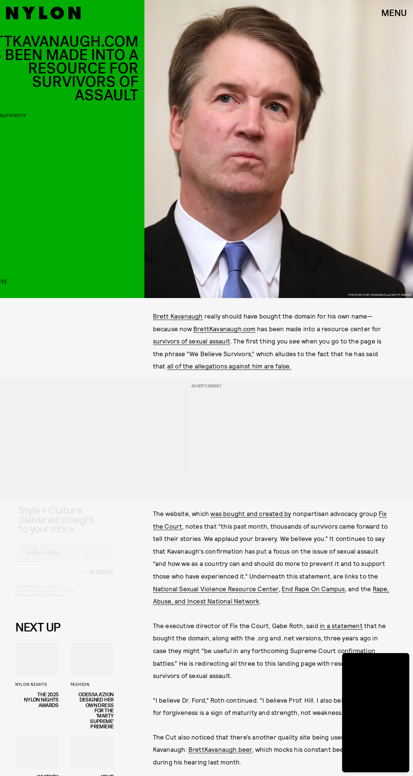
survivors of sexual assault (191, 341)
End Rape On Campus (313, 588)
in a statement (341, 625)
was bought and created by (250, 513)
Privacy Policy (52, 601)
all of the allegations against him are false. (229, 366)
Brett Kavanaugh (178, 316)
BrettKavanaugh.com (224, 328)
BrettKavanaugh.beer (220, 749)
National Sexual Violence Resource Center (216, 588)
